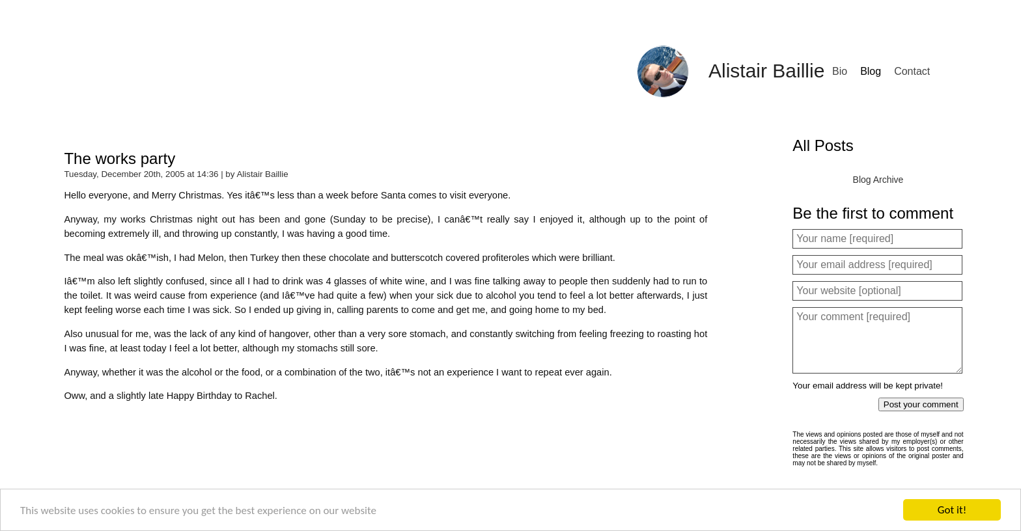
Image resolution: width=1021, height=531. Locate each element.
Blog (870, 71)
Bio (839, 71)
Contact (912, 71)
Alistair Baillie (766, 70)
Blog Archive (878, 179)
